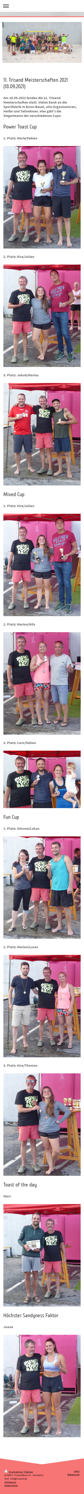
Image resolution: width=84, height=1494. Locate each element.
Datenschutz (11, 1485)
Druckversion (13, 1471)
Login (77, 1471)
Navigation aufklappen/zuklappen (42, 6)
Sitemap (28, 1471)
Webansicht (73, 1474)
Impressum (10, 1482)
